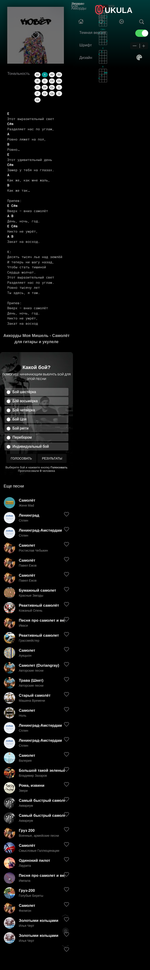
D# (44, 87)
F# (44, 93)
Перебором (22, 437)
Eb (51, 87)
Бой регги (20, 428)
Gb (52, 93)
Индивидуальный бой (30, 446)
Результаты (52, 458)
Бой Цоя (19, 419)
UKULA (118, 10)
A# (51, 74)
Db (59, 81)
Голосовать (21, 458)
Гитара (77, 3)
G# (37, 100)
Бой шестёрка (24, 392)
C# (51, 81)
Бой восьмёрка (25, 401)
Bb (59, 74)
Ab (37, 74)
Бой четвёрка (23, 410)
